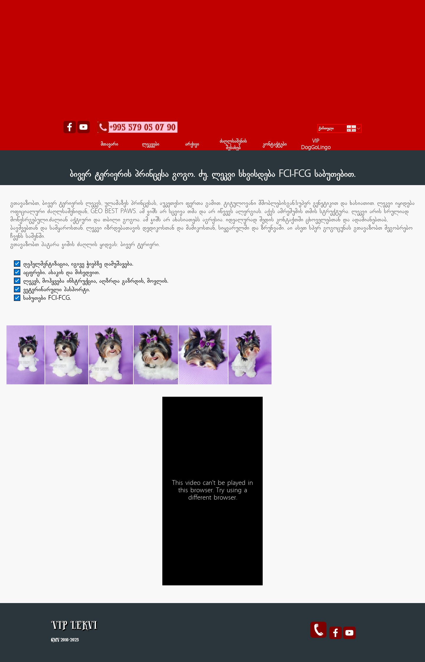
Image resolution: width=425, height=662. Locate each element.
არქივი (192, 144)
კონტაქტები (275, 144)
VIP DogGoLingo (316, 145)
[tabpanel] (212, 175)
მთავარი (109, 144)
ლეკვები (150, 144)
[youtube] (83, 127)
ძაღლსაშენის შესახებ (233, 145)
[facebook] (69, 127)
